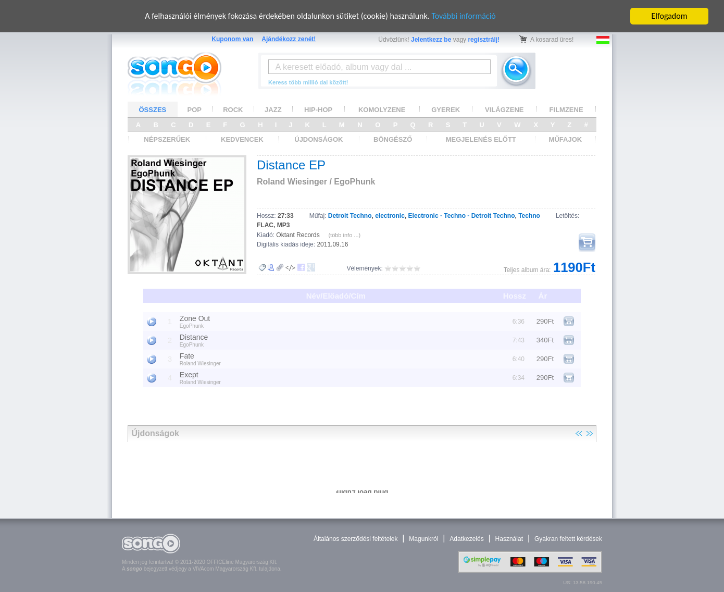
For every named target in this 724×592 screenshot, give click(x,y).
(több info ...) (344, 235)
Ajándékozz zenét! (288, 39)
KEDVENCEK (242, 139)
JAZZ (273, 109)
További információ (463, 16)
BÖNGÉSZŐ (392, 139)
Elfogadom (670, 16)
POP (195, 109)
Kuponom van (232, 39)
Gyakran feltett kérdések (568, 538)
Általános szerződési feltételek (355, 538)
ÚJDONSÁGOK (318, 139)
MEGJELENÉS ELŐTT (481, 139)
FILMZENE (566, 109)
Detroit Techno (350, 215)
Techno (529, 215)
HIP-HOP (318, 109)
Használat (509, 538)
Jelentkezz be (431, 39)
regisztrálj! (484, 39)
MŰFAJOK (565, 139)
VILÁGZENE (504, 109)
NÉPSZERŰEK (167, 139)
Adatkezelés (466, 538)
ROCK (233, 109)
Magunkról (423, 538)
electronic (390, 215)
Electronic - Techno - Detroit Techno (461, 215)
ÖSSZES (153, 109)
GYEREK (445, 109)
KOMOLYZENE (382, 109)
